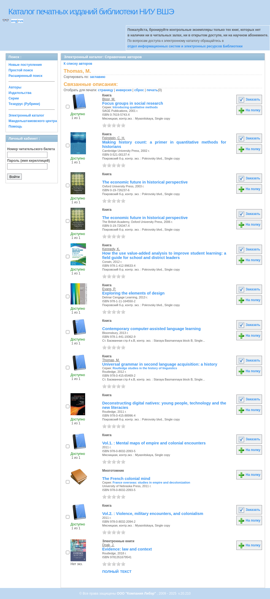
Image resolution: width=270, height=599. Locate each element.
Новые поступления (25, 65)
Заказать (249, 99)
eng (14, 21)
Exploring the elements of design (133, 293)
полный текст (116, 571)
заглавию (97, 77)
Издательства (20, 93)
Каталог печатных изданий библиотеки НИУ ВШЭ (91, 11)
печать (152, 90)
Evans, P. (109, 289)
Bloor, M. (108, 99)
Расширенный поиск (25, 76)
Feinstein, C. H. (113, 138)
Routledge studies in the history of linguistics (145, 368)
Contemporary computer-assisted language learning (151, 329)
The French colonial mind (126, 478)
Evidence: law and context (127, 549)
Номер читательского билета (31, 149)
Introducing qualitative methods (135, 107)
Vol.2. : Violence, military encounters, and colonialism (152, 513)
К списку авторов (78, 64)
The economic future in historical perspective (145, 182)
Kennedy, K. (111, 249)
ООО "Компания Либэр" (137, 593)
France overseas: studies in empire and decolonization (151, 482)
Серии (14, 98)
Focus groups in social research (132, 103)
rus (20, 21)
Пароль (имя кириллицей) (28, 161)
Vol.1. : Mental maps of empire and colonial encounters (154, 443)
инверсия (124, 90)
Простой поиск (21, 70)
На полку (249, 110)
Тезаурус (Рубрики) (24, 104)
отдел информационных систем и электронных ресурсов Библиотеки (185, 46)
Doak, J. (108, 545)
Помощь (15, 126)
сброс (139, 90)
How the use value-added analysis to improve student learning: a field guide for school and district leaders (164, 255)
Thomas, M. (111, 360)
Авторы (15, 87)
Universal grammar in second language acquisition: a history (159, 364)
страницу (105, 90)
